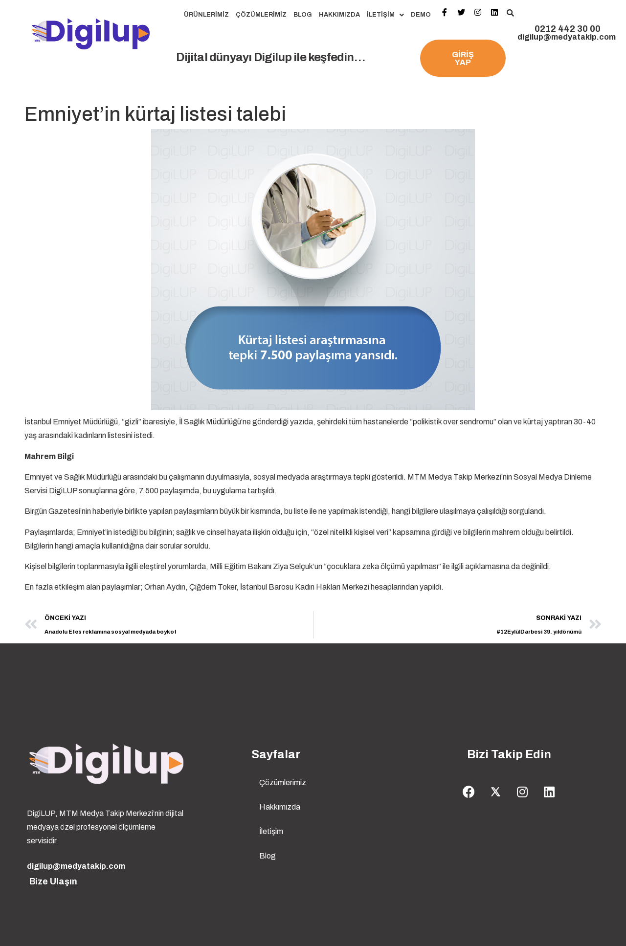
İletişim (385, 15)
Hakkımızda (339, 14)
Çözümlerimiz (261, 14)
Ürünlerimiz (206, 14)
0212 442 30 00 (568, 29)
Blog (302, 14)
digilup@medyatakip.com (566, 37)
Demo (421, 14)
